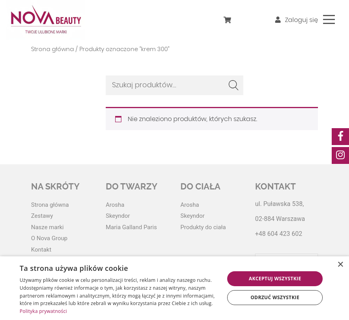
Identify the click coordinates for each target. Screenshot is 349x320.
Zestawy (42, 215)
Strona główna (52, 49)
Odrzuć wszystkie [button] (274, 297)
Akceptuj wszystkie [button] (275, 278)
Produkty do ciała (203, 227)
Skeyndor (118, 215)
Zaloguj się (296, 20)
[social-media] (340, 136)
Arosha (115, 204)
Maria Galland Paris (131, 227)
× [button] (340, 265)
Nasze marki (47, 227)
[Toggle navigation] (329, 19)
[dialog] (174, 288)
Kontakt (41, 249)
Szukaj (233, 85)
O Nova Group (49, 238)
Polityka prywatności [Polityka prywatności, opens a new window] (43, 311)
